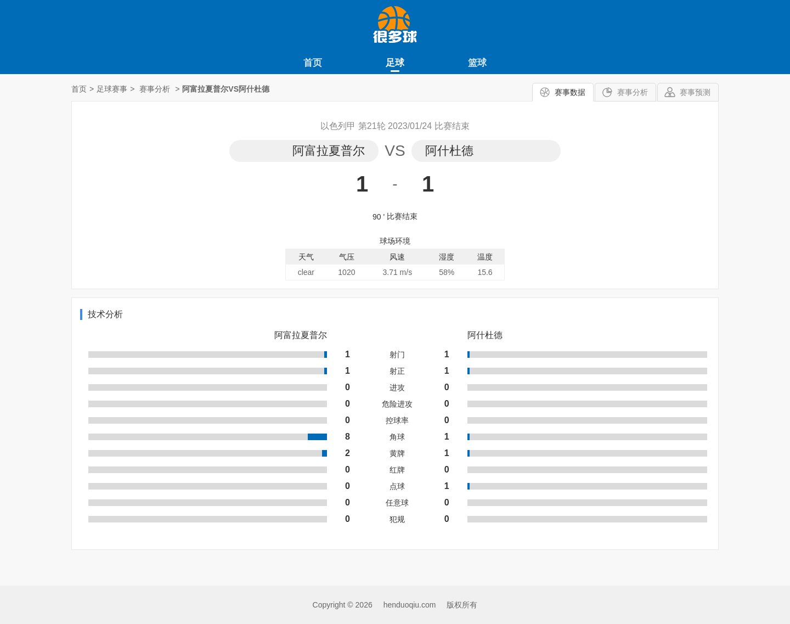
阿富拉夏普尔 (328, 151)
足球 (395, 63)
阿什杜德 (449, 151)
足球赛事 (112, 89)
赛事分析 (632, 92)
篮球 (477, 63)
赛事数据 (570, 92)
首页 (312, 63)
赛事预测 (695, 92)
